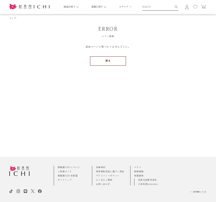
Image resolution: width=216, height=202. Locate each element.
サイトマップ (65, 180)
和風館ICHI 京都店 (68, 176)
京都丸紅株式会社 (147, 180)
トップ (12, 18)
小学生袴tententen (148, 184)
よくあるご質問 (104, 180)
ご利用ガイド (65, 171)
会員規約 (100, 167)
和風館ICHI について (69, 167)
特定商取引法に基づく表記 (110, 171)
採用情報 (139, 171)
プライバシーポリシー (108, 176)
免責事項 (139, 176)
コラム (137, 167)
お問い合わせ (103, 184)
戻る (108, 60)
